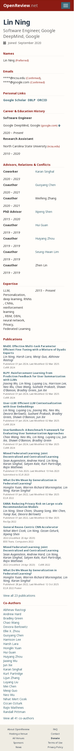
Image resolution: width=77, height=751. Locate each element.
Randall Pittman (14, 712)
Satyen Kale (32, 464)
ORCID (42, 100)
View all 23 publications (19, 595)
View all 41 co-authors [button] (18, 718)
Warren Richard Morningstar (42, 487)
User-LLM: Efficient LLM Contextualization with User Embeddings (32, 404)
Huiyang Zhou (45, 238)
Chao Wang (23, 387)
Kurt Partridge (51, 464)
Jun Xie (42, 390)
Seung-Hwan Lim (47, 252)
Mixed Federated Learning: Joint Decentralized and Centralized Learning (30, 455)
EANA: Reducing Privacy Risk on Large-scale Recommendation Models (32, 505)
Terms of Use (55, 742)
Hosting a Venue (18, 733)
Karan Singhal (44, 171)
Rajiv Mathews (13, 467)
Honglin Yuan (12, 487)
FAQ (55, 729)
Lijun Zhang (11, 678)
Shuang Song (42, 511)
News (18, 747)
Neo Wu (8, 387)
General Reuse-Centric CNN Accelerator (30, 527)
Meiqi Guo (40, 357)
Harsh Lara (23, 357)
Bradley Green (26, 390)
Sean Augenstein (14, 461)
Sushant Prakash (44, 387)
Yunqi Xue (9, 514)
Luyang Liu (39, 383)
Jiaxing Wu (10, 383)
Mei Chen (59, 511)
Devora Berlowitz (14, 414)
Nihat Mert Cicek (14, 531)
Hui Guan (41, 225)
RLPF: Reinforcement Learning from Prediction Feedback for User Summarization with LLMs (34, 376)
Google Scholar (14, 100)
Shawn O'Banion (24, 417)
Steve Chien (24, 511)
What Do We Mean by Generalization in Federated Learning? (30, 481)
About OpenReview (18, 729)
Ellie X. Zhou (11, 631)
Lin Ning (9, 357)
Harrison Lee (57, 383)
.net (20, 5)
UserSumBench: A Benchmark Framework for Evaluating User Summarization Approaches (33, 431)
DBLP (32, 100)
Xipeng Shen (43, 212)
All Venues (18, 738)
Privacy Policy (55, 747)
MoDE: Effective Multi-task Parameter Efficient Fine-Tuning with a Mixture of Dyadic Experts (34, 349)
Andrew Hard (36, 461)
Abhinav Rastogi (14, 610)
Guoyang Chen (45, 185)
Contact (55, 733)
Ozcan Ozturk (49, 531)
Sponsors (18, 742)
